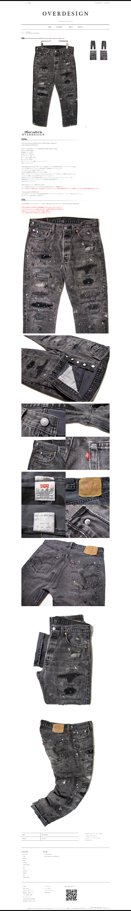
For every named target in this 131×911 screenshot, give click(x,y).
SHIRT (24, 860)
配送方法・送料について (28, 892)
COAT (24, 856)
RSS (45, 892)
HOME (49, 27)
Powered (98, 908)
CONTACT (80, 27)
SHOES (25, 873)
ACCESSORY (26, 877)
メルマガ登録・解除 (27, 894)
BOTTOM (28, 32)
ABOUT (71, 27)
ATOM (48, 892)
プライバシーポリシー (49, 890)
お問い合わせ (26, 888)
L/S (23, 866)
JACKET (25, 858)
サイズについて (26, 896)
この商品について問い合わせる (92, 838)
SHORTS (25, 871)
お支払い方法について (28, 890)
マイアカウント (98, 2)
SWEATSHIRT (26, 864)
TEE (24, 868)
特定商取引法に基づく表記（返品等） (94, 833)
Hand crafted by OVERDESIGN (32, 33)
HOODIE (25, 862)
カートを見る (47, 888)
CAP (24, 875)
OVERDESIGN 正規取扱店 (29, 899)
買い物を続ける (89, 840)
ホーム (23, 32)
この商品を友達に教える (91, 836)
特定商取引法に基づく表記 (29, 901)
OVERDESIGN (47, 854)
